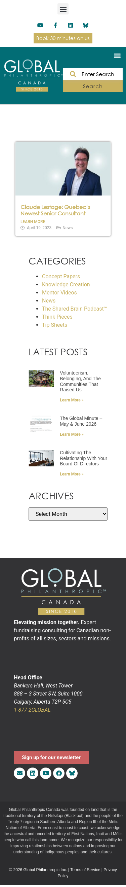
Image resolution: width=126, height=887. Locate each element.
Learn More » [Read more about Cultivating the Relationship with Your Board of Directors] (72, 474)
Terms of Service (85, 869)
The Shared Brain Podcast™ (74, 309)
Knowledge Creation (66, 284)
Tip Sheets (54, 325)
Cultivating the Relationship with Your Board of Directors (83, 458)
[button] (63, 8)
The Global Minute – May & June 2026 (81, 421)
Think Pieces (57, 317)
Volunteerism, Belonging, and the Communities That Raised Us (80, 381)
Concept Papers (61, 276)
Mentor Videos (59, 292)
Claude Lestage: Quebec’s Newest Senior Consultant (55, 210)
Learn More (32, 221)
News (67, 227)
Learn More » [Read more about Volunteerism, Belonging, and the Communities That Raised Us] (72, 400)
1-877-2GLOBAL (32, 710)
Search (93, 86)
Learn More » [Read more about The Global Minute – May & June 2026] (72, 434)
